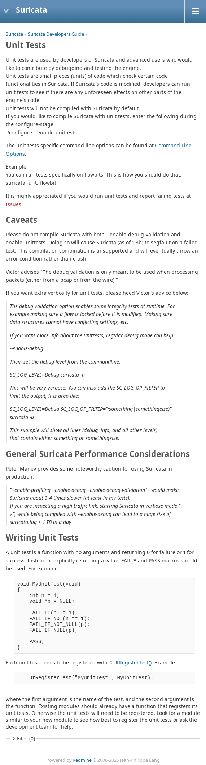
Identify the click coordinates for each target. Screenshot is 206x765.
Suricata (14, 34)
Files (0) (22, 738)
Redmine (82, 760)
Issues (13, 204)
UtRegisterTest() (132, 662)
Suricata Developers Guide (56, 34)
